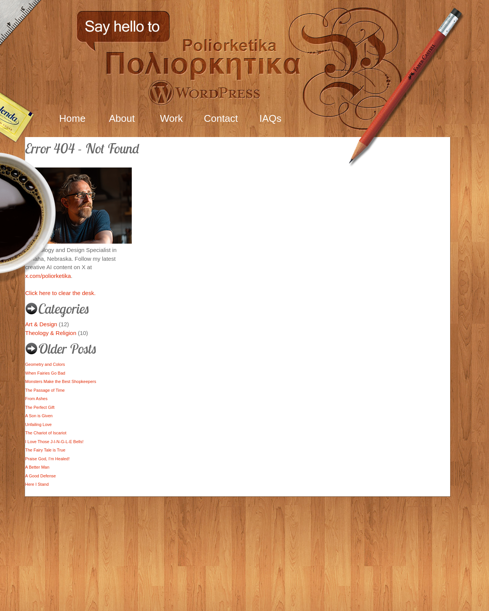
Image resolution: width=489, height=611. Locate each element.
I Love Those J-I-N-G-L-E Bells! (54, 441)
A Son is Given (39, 415)
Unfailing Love (38, 424)
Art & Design (41, 324)
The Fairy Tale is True (45, 450)
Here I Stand (37, 484)
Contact (221, 118)
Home (72, 118)
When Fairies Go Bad (45, 373)
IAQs (270, 118)
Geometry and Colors (45, 364)
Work (171, 118)
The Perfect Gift (39, 407)
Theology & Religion (50, 333)
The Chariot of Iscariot (45, 433)
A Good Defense (40, 476)
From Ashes (36, 398)
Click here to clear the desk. (60, 293)
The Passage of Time (45, 390)
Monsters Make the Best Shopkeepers (60, 381)
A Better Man (37, 467)
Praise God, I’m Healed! (47, 458)
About (122, 118)
